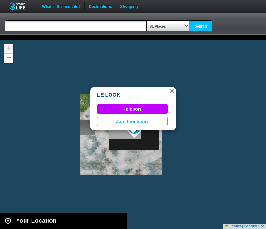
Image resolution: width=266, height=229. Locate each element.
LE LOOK (108, 95)
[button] (172, 91)
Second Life (21, 6)
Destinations (100, 6)
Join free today (132, 121)
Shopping (129, 6)
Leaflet (233, 226)
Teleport (132, 109)
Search (200, 26)
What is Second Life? (61, 6)
